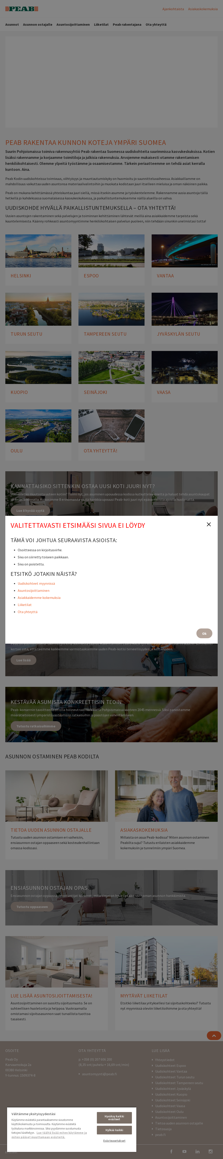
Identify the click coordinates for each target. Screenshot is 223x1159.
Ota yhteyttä (27, 611)
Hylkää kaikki (114, 1130)
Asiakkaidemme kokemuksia (39, 597)
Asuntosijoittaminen (33, 590)
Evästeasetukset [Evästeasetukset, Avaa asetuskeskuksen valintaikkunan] (114, 1141)
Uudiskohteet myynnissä (36, 583)
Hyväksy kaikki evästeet (114, 1117)
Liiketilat (25, 604)
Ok (204, 633)
